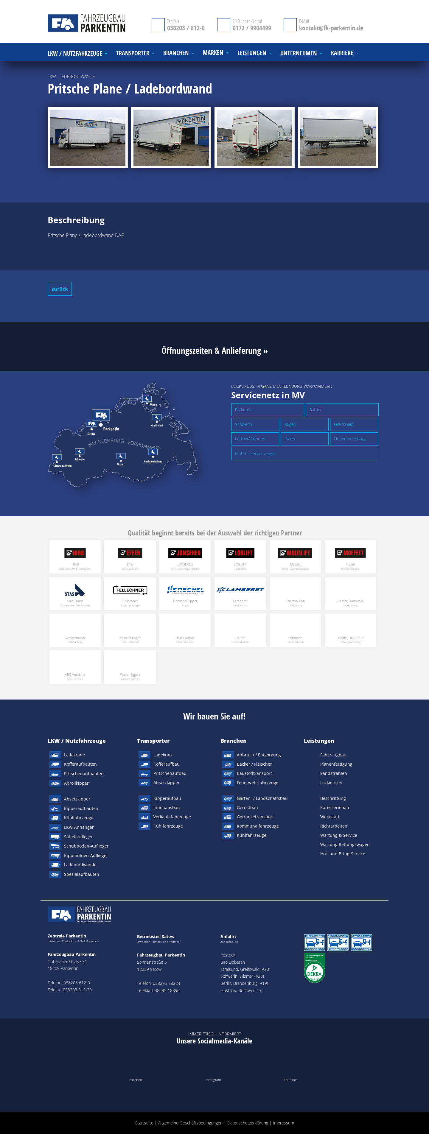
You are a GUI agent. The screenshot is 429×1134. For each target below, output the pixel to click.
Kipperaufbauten (81, 808)
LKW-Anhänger (79, 827)
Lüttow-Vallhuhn (250, 439)
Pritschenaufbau (169, 773)
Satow (315, 409)
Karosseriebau (334, 807)
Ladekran (162, 755)
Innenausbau (166, 807)
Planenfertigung (336, 764)
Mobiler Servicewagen (255, 453)
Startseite (144, 1123)
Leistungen (319, 740)
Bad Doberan (232, 962)
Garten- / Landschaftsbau (262, 798)
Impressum (283, 1123)
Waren (290, 439)
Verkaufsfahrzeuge (172, 817)
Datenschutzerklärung (247, 1123)
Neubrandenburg (350, 439)
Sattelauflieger (78, 836)
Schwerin (243, 424)
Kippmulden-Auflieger (86, 855)
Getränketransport (255, 817)
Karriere (342, 53)
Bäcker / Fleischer (254, 764)
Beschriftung (333, 798)
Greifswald (343, 424)
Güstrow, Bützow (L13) (241, 990)
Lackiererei (331, 782)
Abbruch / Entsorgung (259, 755)
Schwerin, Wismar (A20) (242, 976)
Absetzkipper (77, 799)
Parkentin (244, 409)
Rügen (290, 424)
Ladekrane (74, 755)
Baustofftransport (254, 773)
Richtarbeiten (333, 826)
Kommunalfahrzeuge (258, 826)
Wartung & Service (338, 835)
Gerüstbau (247, 807)
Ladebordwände (80, 864)
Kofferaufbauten (80, 764)
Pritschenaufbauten (84, 773)
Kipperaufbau (167, 798)
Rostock (227, 955)
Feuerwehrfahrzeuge (258, 782)
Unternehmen (298, 53)
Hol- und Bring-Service (342, 853)
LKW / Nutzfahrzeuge (77, 740)
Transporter (153, 740)
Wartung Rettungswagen (345, 844)
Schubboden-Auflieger (86, 846)
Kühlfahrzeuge (79, 817)
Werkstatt (329, 817)
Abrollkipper (76, 783)
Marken (213, 52)
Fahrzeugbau (333, 755)
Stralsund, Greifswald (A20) (245, 969)
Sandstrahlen (333, 773)
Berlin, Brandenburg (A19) (244, 983)
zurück (60, 289)
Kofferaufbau (166, 764)
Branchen (233, 740)
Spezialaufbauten (81, 874)
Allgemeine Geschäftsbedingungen (190, 1123)
